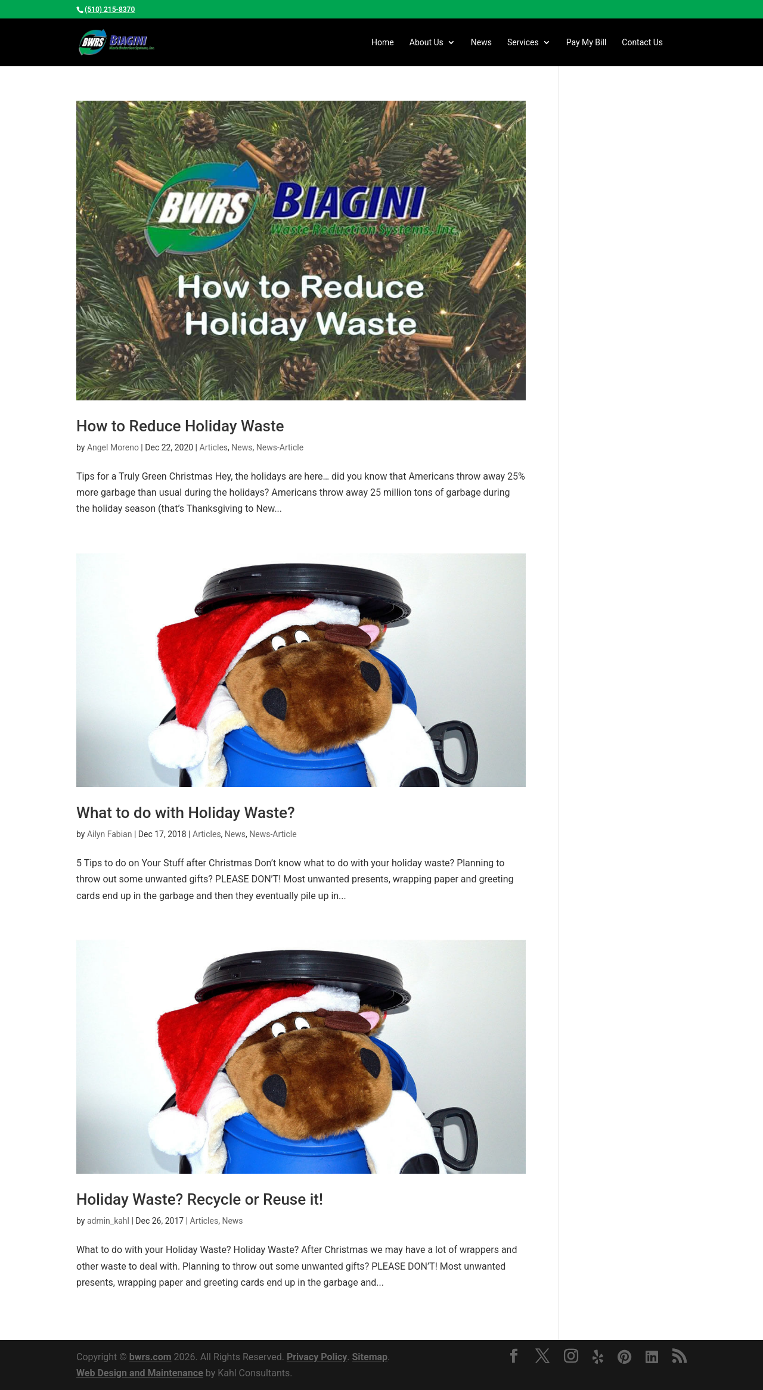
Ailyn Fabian (109, 834)
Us (426, 42)
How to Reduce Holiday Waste (180, 426)
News (481, 42)
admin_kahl (108, 1221)
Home (382, 42)
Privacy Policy (317, 1357)
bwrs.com (150, 1357)
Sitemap (369, 1357)
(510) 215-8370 (110, 9)
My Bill (586, 42)
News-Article (279, 447)
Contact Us (642, 42)
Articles (214, 447)
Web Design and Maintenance (139, 1373)
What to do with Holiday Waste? (185, 813)
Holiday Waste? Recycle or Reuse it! (199, 1199)
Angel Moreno (113, 447)
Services (523, 42)
